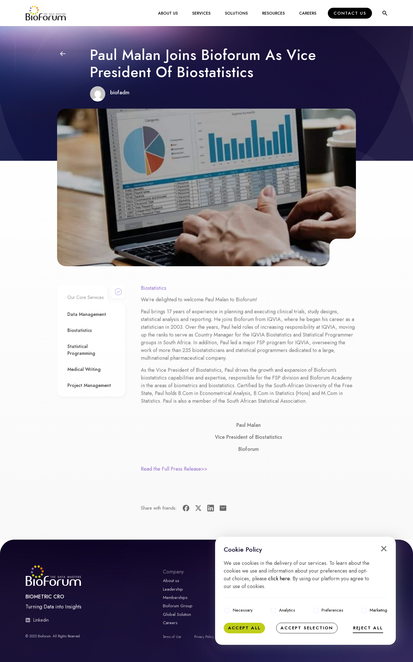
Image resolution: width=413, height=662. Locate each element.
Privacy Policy (204, 635)
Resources (273, 13)
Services (201, 13)
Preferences (332, 610)
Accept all (244, 628)
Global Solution (177, 613)
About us (171, 581)
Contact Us (350, 13)
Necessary (243, 610)
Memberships (175, 597)
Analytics (287, 610)
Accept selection (306, 628)
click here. (279, 578)
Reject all (368, 628)
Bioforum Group (177, 605)
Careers (307, 13)
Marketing (378, 610)
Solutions (236, 13)
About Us (168, 13)
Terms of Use (172, 635)
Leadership (173, 589)
